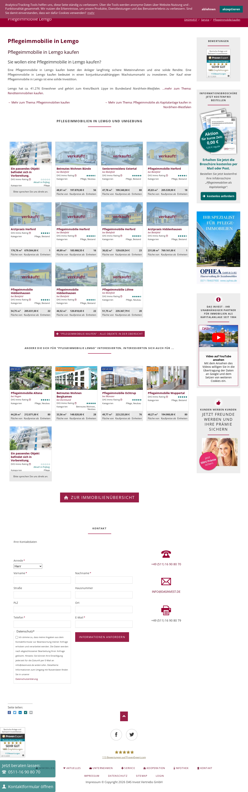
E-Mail (81, 617)
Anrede (20, 560)
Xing (25, 712)
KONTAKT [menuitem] (206, 768)
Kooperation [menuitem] (156, 768)
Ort (77, 603)
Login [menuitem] (160, 775)
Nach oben (124, 716)
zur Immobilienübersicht (102, 497)
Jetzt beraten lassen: (21, 769)
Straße (18, 588)
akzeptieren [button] (231, 9)
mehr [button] (91, 13)
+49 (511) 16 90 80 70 (166, 564)
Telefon (20, 617)
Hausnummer (84, 588)
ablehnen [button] (209, 9)
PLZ (16, 603)
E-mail (31, 712)
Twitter (14, 712)
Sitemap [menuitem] (141, 775)
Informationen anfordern (102, 637)
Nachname (83, 573)
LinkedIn (20, 712)
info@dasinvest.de (166, 592)
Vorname (20, 573)
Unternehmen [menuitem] (103, 768)
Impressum (93, 782)
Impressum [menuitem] (92, 775)
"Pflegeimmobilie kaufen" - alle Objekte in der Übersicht (101, 333)
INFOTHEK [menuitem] (182, 768)
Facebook (9, 712)
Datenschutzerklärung (27, 678)
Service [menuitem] (129, 768)
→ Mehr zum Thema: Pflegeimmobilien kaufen (39, 102)
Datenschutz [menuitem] (117, 775)
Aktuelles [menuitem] (73, 768)
